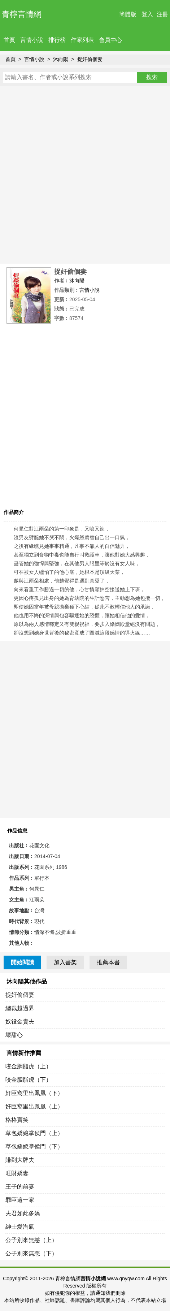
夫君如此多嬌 (22, 1213)
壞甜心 (14, 1035)
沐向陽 (60, 59)
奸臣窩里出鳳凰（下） (34, 1093)
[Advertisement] (85, 175)
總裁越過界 (19, 1008)
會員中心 (110, 40)
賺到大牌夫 (19, 1160)
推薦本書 (108, 962)
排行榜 (57, 40)
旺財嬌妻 (17, 1173)
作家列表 (82, 40)
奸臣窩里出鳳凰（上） (34, 1106)
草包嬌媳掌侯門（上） (34, 1133)
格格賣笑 (17, 1120)
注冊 (162, 14)
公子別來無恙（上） (31, 1240)
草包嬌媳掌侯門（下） (34, 1146)
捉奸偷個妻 (90, 59)
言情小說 (31, 40)
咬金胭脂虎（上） (28, 1066)
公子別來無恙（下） (31, 1253)
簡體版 (127, 14)
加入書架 (65, 962)
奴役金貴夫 (19, 1021)
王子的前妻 (19, 1187)
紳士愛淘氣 (19, 1227)
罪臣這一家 (19, 1200)
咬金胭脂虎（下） (28, 1080)
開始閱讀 (22, 962)
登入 (147, 14)
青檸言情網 (22, 14)
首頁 (9, 40)
